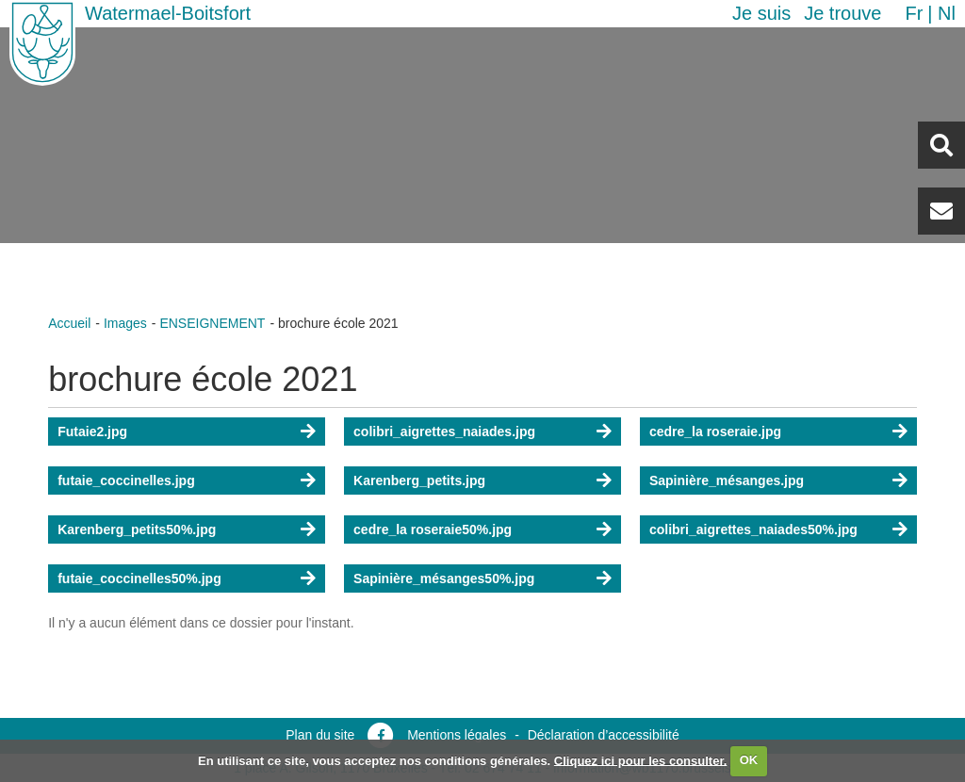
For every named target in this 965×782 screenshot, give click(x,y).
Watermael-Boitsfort (168, 13)
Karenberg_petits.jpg (419, 480)
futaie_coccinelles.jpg (126, 480)
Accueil (69, 323)
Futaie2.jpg (92, 431)
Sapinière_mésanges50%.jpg (443, 578)
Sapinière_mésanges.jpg (726, 480)
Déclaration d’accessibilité (603, 734)
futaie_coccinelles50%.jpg (139, 578)
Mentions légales (456, 734)
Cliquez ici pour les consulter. (641, 760)
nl (947, 13)
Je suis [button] (761, 13)
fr (914, 13)
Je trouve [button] (842, 13)
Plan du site (320, 734)
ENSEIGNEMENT (212, 323)
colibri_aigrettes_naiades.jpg (444, 431)
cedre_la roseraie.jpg (715, 431)
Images (125, 323)
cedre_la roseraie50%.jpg (432, 529)
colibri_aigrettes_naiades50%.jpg (753, 529)
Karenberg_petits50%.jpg (136, 529)
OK (749, 760)
